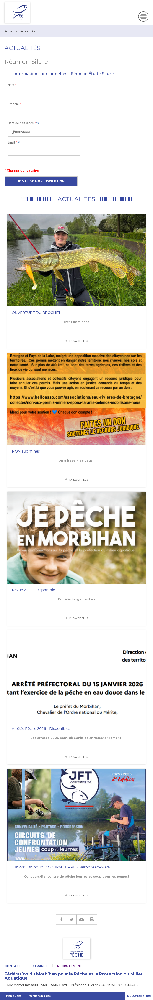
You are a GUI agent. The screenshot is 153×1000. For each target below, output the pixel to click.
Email (12, 142)
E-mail (81, 919)
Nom (12, 85)
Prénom (14, 104)
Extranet (39, 965)
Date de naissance (22, 123)
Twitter (71, 919)
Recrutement (69, 965)
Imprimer (92, 919)
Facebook (61, 919)
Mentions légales (40, 996)
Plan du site (13, 996)
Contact (13, 965)
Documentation (139, 996)
